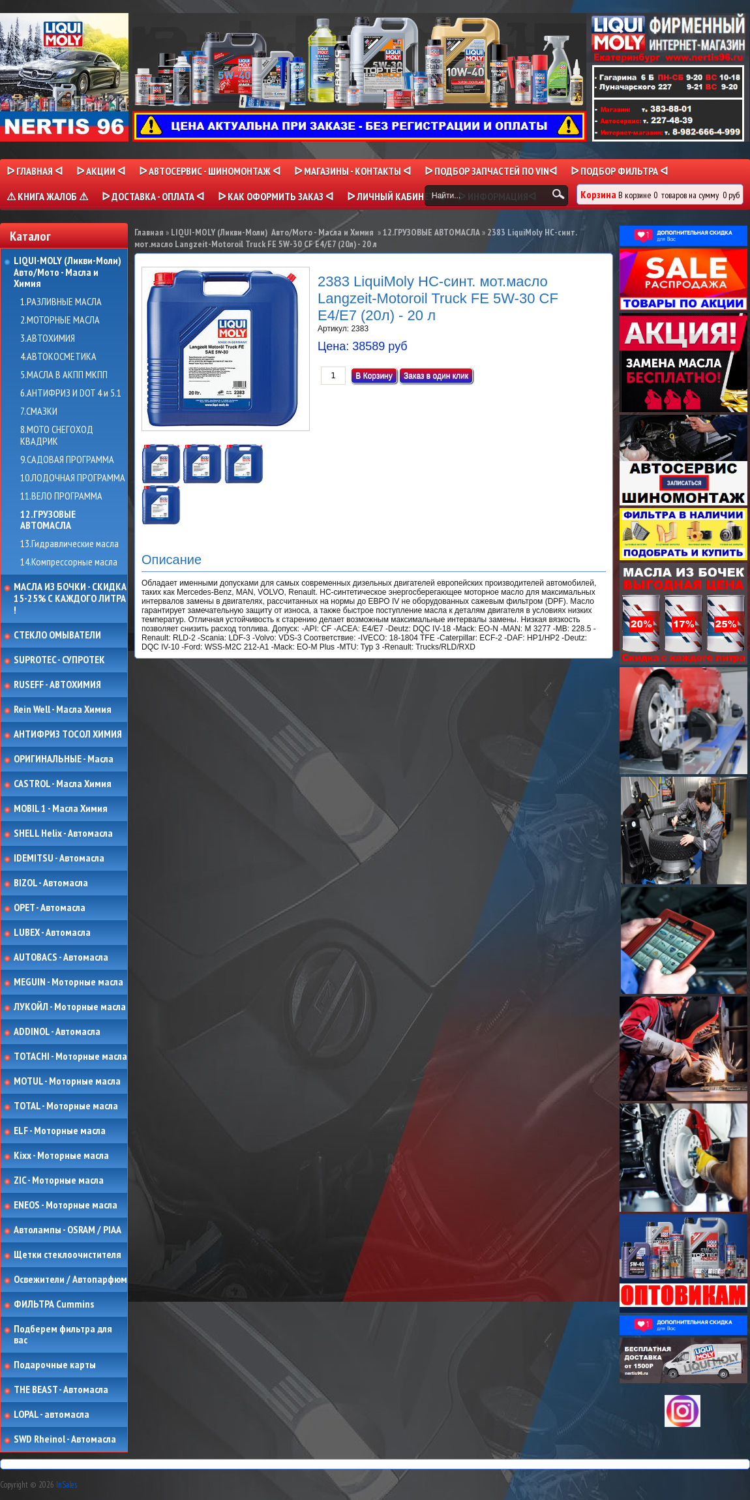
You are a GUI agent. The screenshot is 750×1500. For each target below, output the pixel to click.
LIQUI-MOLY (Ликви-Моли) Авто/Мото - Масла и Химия (68, 272)
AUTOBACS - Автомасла (61, 957)
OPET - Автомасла (49, 908)
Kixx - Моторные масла (61, 1156)
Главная (149, 232)
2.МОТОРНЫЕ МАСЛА (60, 320)
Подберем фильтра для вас (63, 1334)
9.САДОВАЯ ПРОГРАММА (67, 460)
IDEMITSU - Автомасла (59, 858)
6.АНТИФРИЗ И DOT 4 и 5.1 (70, 393)
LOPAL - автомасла (51, 1414)
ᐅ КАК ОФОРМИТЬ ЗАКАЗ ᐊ (275, 196)
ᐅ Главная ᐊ (35, 170)
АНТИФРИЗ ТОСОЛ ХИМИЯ (68, 734)
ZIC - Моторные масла (59, 1180)
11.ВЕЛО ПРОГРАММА (61, 496)
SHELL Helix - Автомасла (63, 833)
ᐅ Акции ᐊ (100, 170)
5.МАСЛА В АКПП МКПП (64, 375)
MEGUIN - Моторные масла (68, 982)
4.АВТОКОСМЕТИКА (58, 357)
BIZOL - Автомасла (51, 883)
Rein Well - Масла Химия (63, 709)
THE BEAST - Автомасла (61, 1390)
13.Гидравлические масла (69, 544)
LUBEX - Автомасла (52, 932)
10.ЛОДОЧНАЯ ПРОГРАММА (72, 478)
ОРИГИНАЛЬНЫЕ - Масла (63, 759)
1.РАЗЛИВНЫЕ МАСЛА (61, 302)
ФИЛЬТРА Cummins (54, 1304)
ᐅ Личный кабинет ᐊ (395, 196)
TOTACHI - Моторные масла (70, 1056)
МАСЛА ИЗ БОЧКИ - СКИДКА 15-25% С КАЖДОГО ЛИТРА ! (70, 598)
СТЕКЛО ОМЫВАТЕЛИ (57, 635)
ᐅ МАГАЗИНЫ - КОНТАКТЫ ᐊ (352, 170)
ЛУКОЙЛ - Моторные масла (70, 1007)
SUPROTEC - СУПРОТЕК (59, 660)
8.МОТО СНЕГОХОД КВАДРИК (56, 435)
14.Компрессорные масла (68, 562)
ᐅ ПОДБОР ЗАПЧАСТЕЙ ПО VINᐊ (491, 170)
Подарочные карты (55, 1365)
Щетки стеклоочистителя (67, 1255)
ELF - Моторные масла (60, 1131)
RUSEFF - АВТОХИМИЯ (57, 685)
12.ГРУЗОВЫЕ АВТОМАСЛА (48, 520)
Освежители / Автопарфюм (70, 1279)
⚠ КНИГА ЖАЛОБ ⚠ (47, 196)
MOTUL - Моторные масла (67, 1081)
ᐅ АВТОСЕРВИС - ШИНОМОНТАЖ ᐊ (209, 170)
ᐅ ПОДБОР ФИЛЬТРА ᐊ (619, 170)
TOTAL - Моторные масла (66, 1106)
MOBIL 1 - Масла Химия (61, 809)
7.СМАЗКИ (38, 411)
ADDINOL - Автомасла (57, 1032)
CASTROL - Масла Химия (63, 784)
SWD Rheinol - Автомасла (65, 1439)
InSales (66, 1484)
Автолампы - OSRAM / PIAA (67, 1230)
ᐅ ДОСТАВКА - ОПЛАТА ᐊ (153, 196)
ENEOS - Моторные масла (65, 1205)
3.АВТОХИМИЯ (47, 338)
